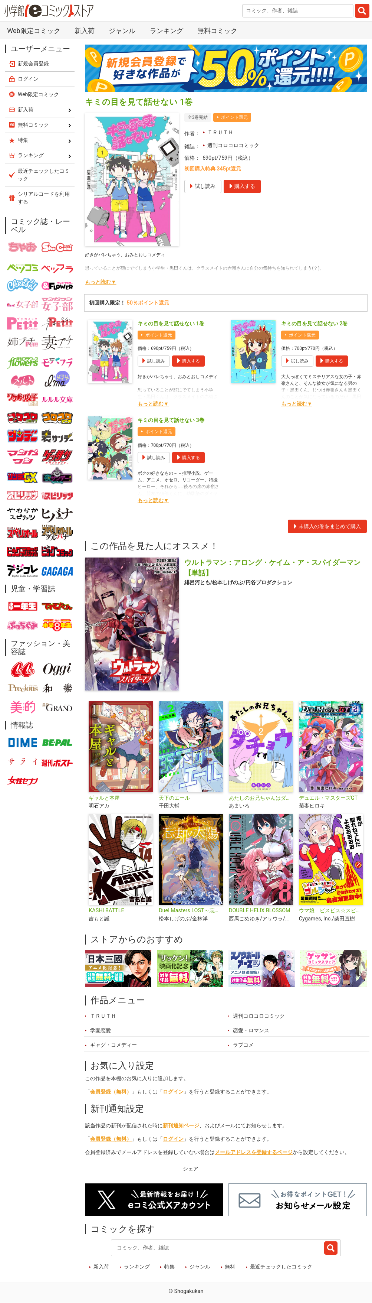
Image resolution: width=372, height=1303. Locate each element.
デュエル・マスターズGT (328, 798)
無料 (230, 1267)
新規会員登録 (33, 63)
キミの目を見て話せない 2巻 (314, 324)
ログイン (173, 1092)
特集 (169, 1267)
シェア (190, 1169)
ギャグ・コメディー (113, 1045)
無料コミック (217, 31)
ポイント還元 (234, 117)
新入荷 (85, 31)
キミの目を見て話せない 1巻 (171, 324)
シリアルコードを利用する (44, 198)
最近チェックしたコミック (281, 1267)
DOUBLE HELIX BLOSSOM (259, 910)
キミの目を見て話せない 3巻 (171, 420)
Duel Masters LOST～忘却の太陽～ (191, 910)
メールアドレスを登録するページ (254, 1152)
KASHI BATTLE (106, 910)
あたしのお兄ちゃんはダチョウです (261, 798)
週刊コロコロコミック (233, 145)
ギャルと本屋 (104, 798)
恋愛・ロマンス (251, 1030)
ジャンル (122, 31)
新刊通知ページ (181, 1125)
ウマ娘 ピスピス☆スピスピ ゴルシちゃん (331, 910)
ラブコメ (243, 1045)
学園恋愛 (100, 1030)
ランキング (166, 31)
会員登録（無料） (111, 1092)
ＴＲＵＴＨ (220, 132)
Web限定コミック (33, 31)
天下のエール (174, 798)
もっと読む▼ (100, 282)
